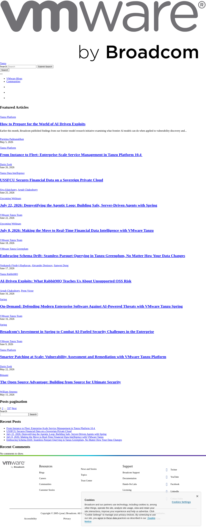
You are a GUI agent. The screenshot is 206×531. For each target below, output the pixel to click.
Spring (3, 299)
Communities (13, 81)
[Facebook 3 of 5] (182, 484)
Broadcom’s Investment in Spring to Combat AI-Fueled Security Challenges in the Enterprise (77, 331)
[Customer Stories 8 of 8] (57, 490)
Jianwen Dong (61, 265)
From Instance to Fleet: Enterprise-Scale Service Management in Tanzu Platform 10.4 (71, 155)
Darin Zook (6, 164)
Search (3, 66)
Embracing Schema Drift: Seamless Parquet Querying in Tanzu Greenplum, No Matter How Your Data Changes (92, 256)
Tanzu (3, 63)
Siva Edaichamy (8, 189)
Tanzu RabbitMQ (9, 274)
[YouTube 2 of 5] (182, 477)
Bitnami (4, 375)
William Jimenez (8, 391)
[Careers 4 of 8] (57, 478)
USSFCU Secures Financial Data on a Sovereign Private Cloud (51, 180)
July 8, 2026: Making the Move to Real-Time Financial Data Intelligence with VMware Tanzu (77, 230)
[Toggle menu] (1, 73)
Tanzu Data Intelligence (12, 173)
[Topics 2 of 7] (99, 475)
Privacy (67, 518)
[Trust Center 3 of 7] (99, 480)
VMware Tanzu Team (11, 215)
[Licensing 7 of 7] (141, 490)
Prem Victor (27, 290)
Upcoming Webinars (10, 198)
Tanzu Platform (8, 117)
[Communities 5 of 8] (57, 484)
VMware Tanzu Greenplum (14, 248)
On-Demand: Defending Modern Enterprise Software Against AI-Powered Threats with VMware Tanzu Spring (91, 306)
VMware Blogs (14, 78)
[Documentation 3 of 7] (141, 478)
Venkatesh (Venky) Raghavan (15, 265)
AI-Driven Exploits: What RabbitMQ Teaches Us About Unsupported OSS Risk (65, 281)
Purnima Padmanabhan (12, 139)
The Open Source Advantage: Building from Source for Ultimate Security (60, 382)
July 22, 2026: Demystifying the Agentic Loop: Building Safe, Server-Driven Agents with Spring (78, 205)
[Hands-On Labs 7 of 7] (141, 484)
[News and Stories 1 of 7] (99, 469)
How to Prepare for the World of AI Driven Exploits (42, 124)
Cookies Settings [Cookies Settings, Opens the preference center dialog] (181, 502)
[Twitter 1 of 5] (182, 470)
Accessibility (30, 518)
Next (14, 408)
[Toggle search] (4, 70)
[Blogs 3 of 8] (57, 472)
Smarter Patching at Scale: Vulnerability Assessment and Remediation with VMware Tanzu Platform (83, 357)
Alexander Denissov (42, 265)
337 (9, 408)
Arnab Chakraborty (28, 189)
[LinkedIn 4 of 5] (182, 492)
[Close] (197, 496)
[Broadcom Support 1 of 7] (141, 472)
